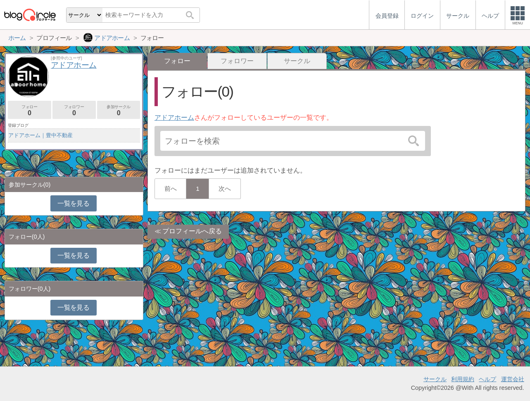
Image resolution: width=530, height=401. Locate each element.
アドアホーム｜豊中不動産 (40, 135)
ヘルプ (487, 379)
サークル (297, 60)
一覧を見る (73, 203)
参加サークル (118, 110)
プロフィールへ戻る (192, 231)
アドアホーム (174, 117)
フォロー (29, 110)
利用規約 (462, 379)
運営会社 (512, 379)
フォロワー (237, 60)
